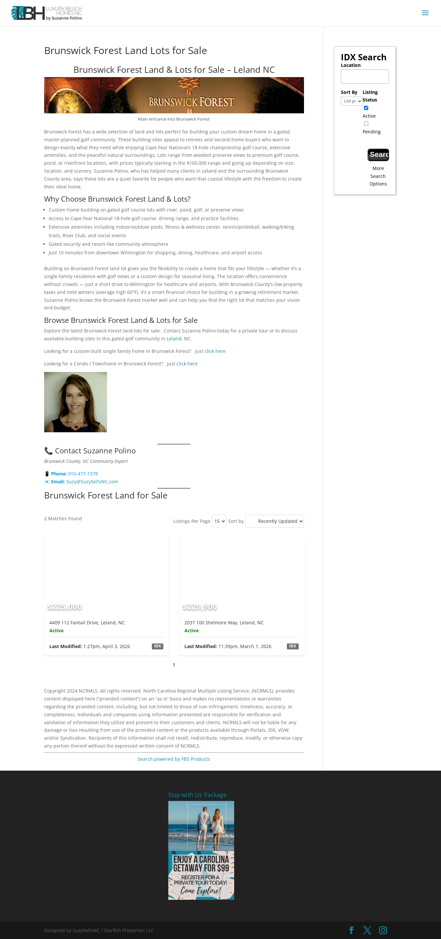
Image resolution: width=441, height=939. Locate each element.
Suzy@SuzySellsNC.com (92, 481)
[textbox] (366, 74)
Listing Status (370, 96)
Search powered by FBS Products (174, 759)
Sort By (349, 92)
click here (214, 351)
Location (351, 65)
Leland (174, 338)
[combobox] (365, 77)
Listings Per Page (191, 521)
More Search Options (378, 176)
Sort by (236, 521)
